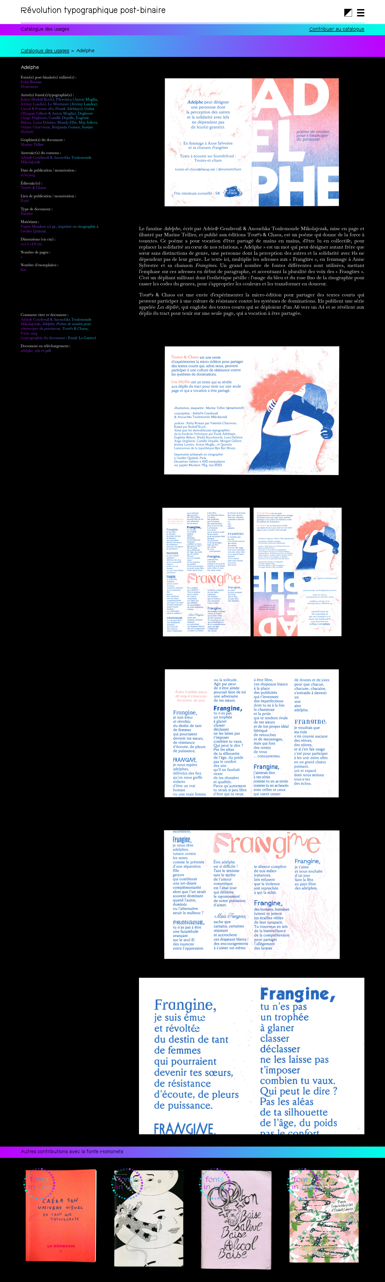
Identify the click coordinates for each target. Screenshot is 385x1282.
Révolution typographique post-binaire (93, 11)
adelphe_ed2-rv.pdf (36, 350)
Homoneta (29, 86)
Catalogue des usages (45, 51)
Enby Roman (31, 81)
